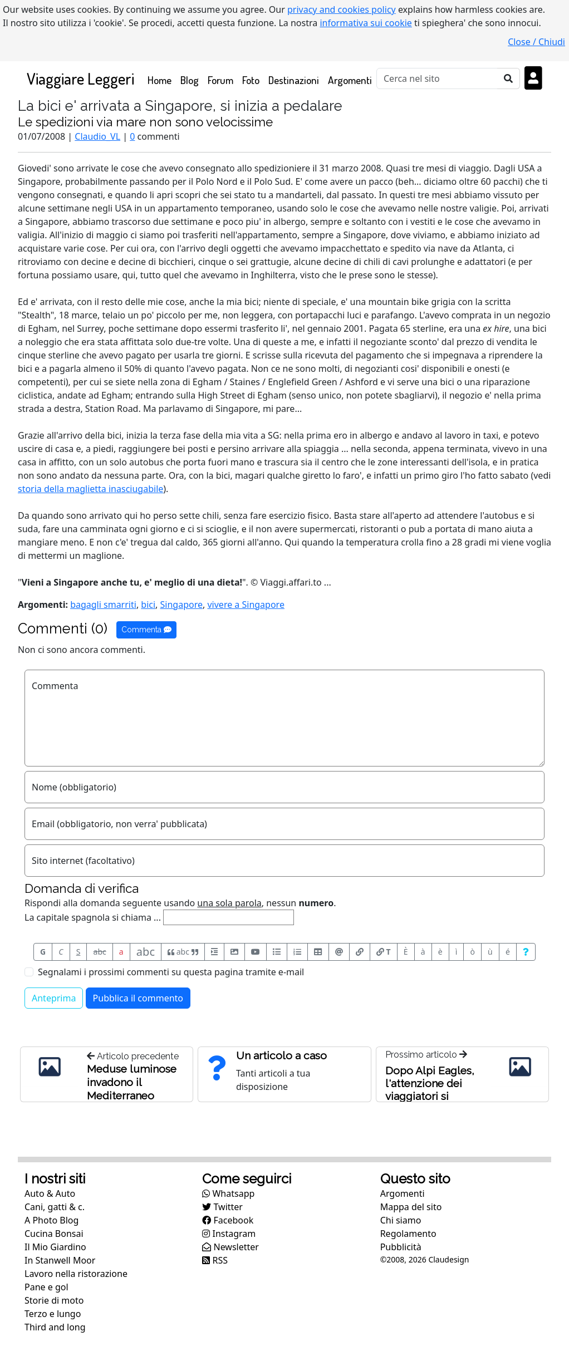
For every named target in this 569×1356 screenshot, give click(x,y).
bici (148, 604)
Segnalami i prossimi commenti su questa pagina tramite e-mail (171, 972)
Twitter (222, 1207)
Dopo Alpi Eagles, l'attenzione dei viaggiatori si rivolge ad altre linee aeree (429, 1096)
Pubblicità (400, 1247)
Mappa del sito (411, 1207)
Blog (189, 80)
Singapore (181, 604)
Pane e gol (46, 1287)
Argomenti (350, 80)
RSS (215, 1260)
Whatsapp (228, 1193)
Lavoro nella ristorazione (75, 1273)
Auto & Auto (49, 1193)
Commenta (146, 629)
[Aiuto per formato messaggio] (526, 952)
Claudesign (448, 1259)
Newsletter (230, 1247)
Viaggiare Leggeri (80, 78)
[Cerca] (437, 78)
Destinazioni (293, 80)
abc (100, 951)
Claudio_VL (97, 136)
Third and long (55, 1327)
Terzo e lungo (52, 1314)
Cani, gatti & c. (54, 1207)
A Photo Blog (51, 1220)
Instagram (229, 1233)
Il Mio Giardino (55, 1247)
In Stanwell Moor (59, 1260)
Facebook (227, 1220)
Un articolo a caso (281, 1055)
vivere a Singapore (245, 604)
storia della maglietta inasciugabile (90, 489)
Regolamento (408, 1233)
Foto (250, 80)
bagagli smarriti (103, 604)
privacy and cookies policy (341, 9)
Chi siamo (400, 1220)
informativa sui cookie (366, 23)
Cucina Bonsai (54, 1233)
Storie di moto (54, 1300)
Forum (220, 80)
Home (162, 79)
